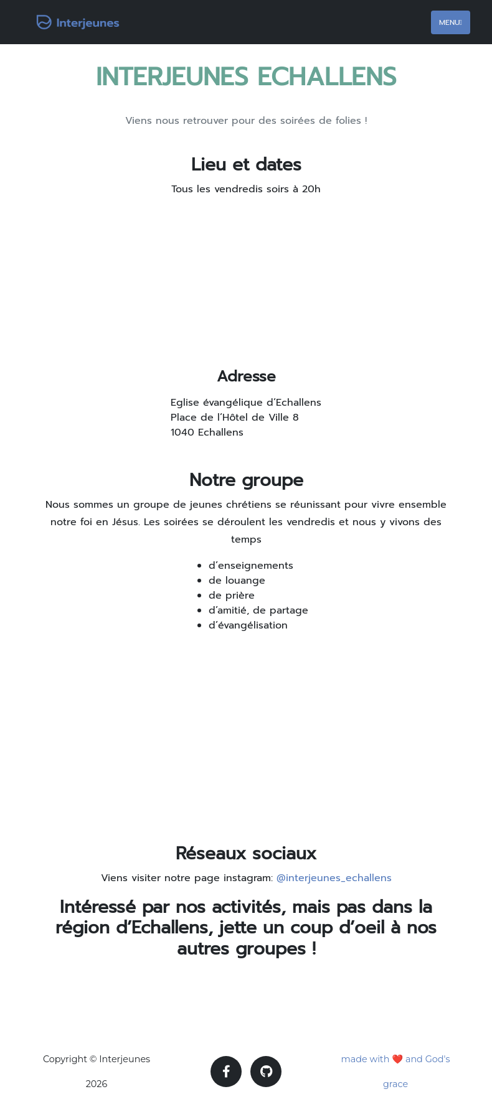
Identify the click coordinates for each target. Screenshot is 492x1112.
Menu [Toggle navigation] (450, 22)
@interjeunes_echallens (334, 878)
